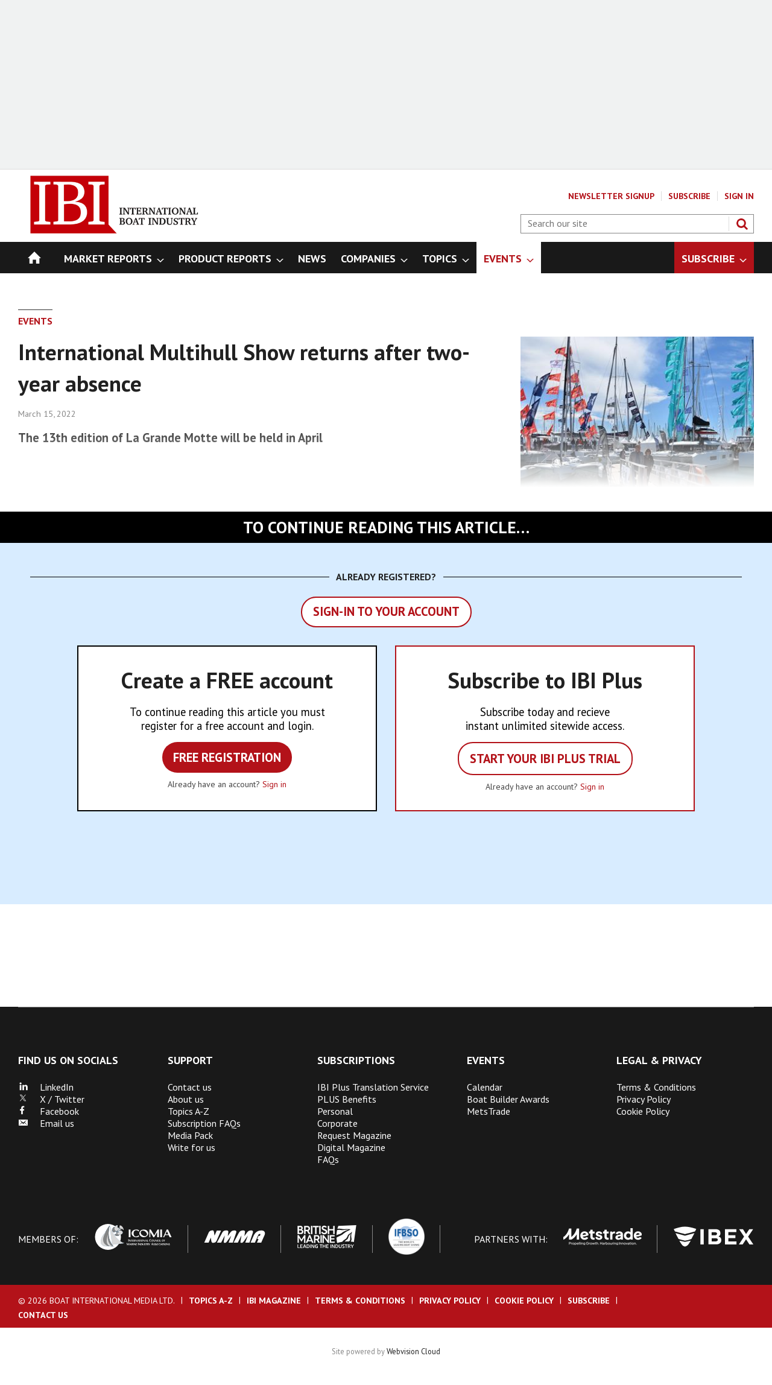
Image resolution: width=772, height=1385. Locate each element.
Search (741, 223)
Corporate (337, 1123)
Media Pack (190, 1135)
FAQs (328, 1159)
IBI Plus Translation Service (373, 1087)
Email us (46, 1123)
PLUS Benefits (346, 1099)
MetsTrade (488, 1111)
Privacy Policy (643, 1099)
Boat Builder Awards (508, 1099)
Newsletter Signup (611, 196)
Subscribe (689, 196)
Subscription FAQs (204, 1123)
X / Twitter (51, 1099)
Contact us (190, 1087)
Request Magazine (354, 1135)
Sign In (739, 196)
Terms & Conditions (656, 1087)
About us (186, 1099)
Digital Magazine (351, 1147)
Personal (335, 1111)
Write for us (191, 1147)
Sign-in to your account (386, 611)
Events (35, 321)
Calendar (484, 1087)
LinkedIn (46, 1087)
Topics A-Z (188, 1111)
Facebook (48, 1111)
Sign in (274, 784)
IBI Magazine (274, 1300)
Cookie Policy (642, 1111)
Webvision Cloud (413, 1351)
